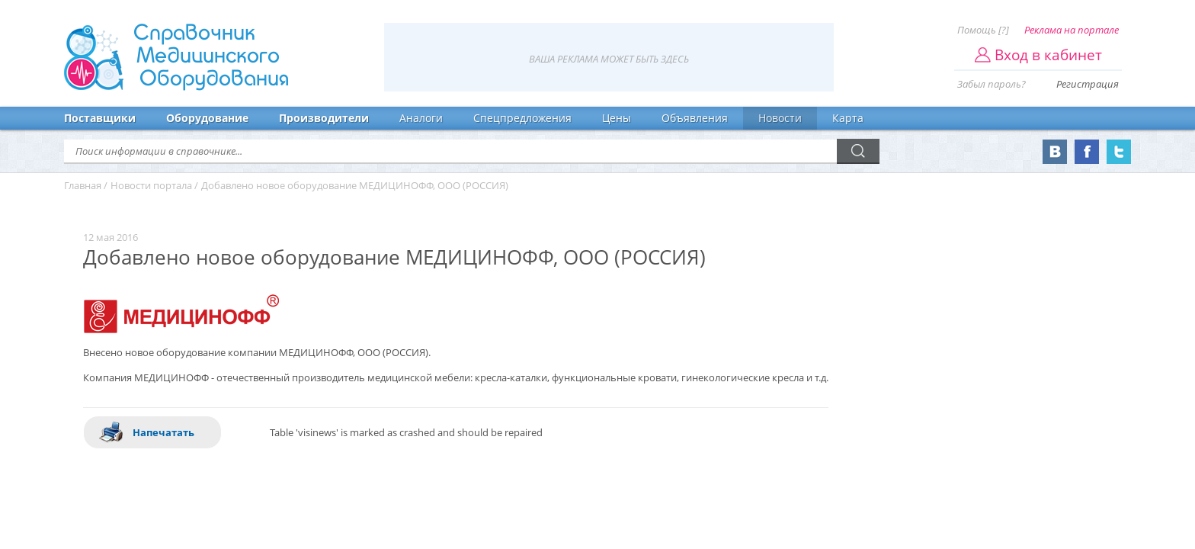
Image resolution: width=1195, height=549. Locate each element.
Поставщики (100, 118)
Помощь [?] (983, 30)
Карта (847, 118)
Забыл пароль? (991, 84)
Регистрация (1087, 84)
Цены (616, 118)
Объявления (695, 118)
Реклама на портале (1071, 30)
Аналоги (421, 118)
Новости (780, 118)
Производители (324, 118)
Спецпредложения (522, 118)
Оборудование (207, 118)
